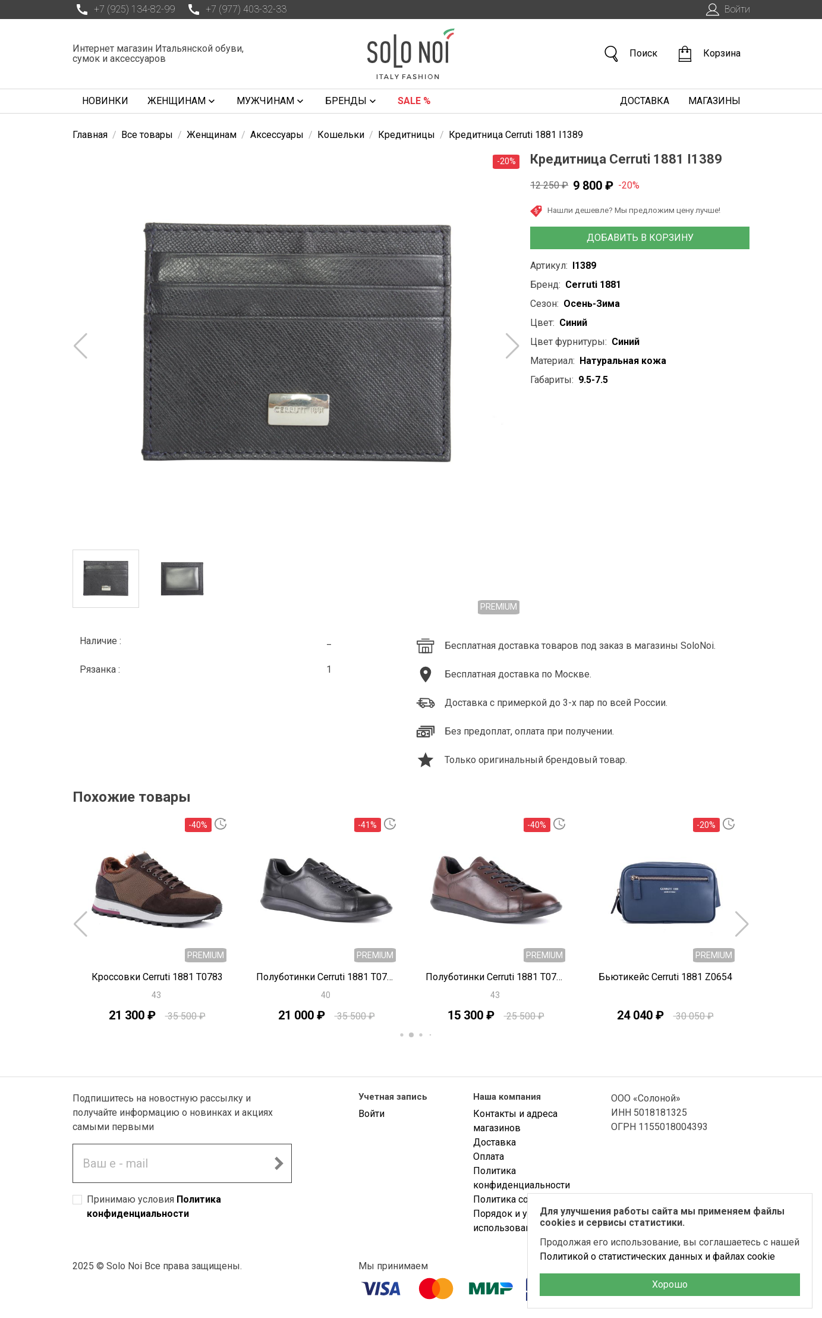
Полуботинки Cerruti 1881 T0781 (326, 977)
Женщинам (182, 101)
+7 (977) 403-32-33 (235, 9)
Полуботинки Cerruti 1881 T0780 (496, 977)
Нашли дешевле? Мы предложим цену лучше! (625, 211)
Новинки (105, 100)
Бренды (352, 101)
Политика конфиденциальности (521, 1178)
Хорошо (670, 1284)
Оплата (488, 1156)
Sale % (414, 100)
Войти (726, 9)
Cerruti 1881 (593, 284)
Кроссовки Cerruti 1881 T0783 (157, 977)
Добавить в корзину (640, 237)
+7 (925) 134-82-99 (124, 9)
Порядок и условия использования (516, 1221)
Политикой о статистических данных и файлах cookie (657, 1256)
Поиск (630, 53)
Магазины (714, 100)
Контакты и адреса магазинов (515, 1121)
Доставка (644, 100)
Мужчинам (271, 101)
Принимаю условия (154, 1206)
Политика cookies (512, 1199)
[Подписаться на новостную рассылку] (278, 1163)
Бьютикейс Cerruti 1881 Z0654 (665, 977)
